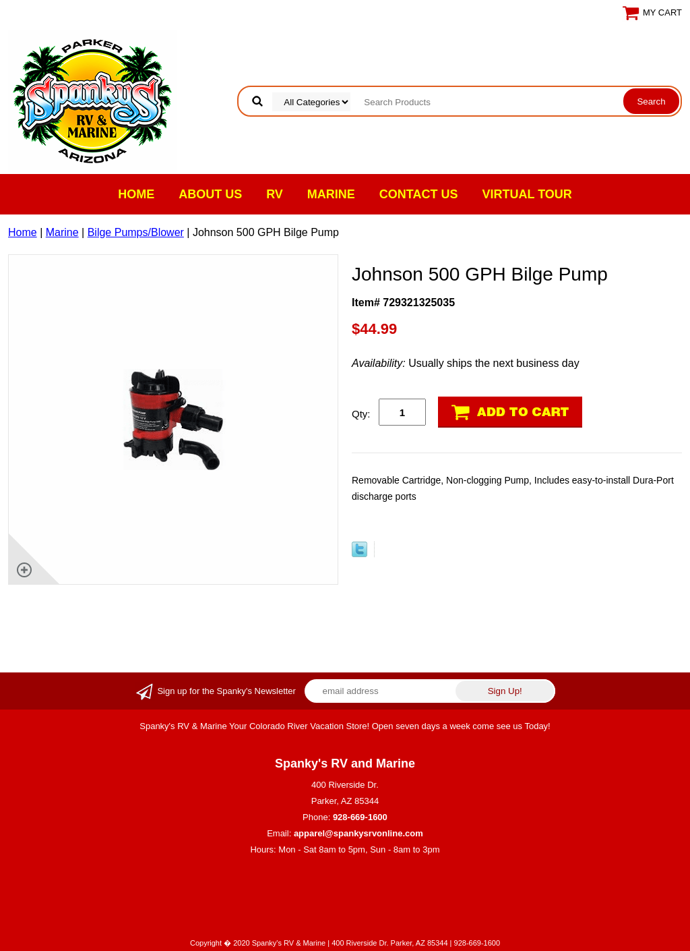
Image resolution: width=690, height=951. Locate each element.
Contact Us (418, 194)
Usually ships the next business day (465, 363)
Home (136, 194)
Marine (331, 194)
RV (274, 194)
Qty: (361, 414)
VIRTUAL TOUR (527, 194)
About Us (210, 194)
